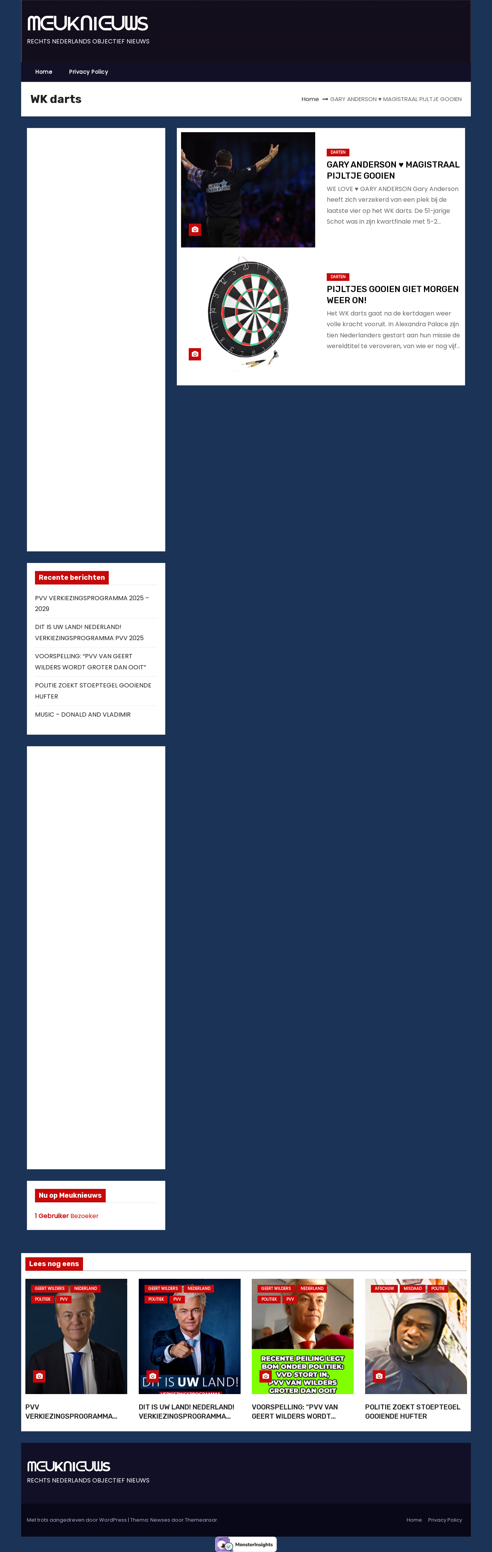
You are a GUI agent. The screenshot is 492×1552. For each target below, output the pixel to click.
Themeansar (201, 1520)
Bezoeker (67, 1216)
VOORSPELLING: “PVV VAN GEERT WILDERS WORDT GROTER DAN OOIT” (295, 1416)
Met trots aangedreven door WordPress (77, 1520)
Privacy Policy (88, 72)
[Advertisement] (92, 337)
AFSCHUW (384, 1288)
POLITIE (437, 1288)
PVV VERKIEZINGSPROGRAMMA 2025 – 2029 (69, 1416)
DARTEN (338, 152)
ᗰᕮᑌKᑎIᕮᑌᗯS (87, 23)
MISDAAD (413, 1288)
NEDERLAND (85, 1288)
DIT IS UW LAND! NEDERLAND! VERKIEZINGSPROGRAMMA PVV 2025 (186, 1416)
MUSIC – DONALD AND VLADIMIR (83, 714)
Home (43, 72)
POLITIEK (42, 1299)
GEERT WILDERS (50, 1288)
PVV (64, 1299)
